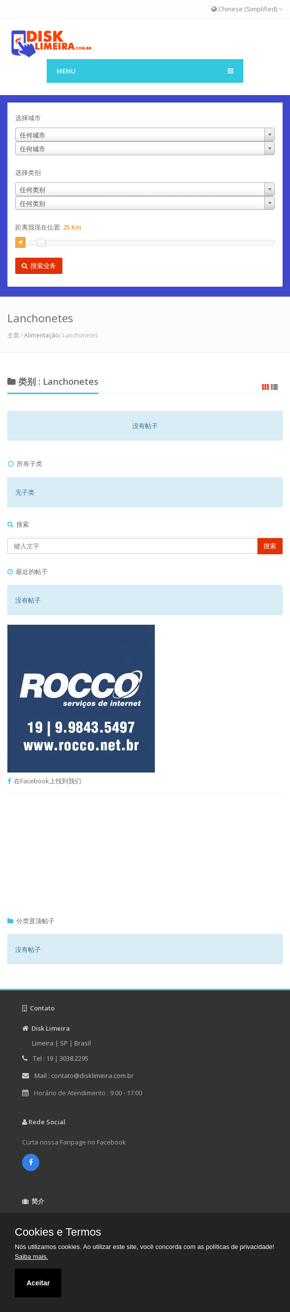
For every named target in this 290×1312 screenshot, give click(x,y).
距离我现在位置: (48, 227)
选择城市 (28, 117)
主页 (13, 335)
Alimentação (41, 335)
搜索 (269, 545)
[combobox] (152, 134)
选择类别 (28, 172)
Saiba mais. (31, 1256)
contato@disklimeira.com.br (92, 1075)
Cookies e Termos (58, 1232)
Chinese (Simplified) (247, 8)
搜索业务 (39, 265)
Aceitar (38, 1283)
